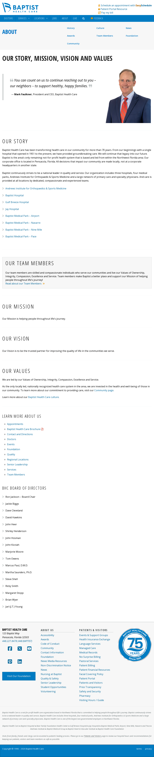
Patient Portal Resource (113, 9)
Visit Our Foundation (19, 676)
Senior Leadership (17, 464)
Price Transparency (90, 687)
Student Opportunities (53, 687)
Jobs (54, 18)
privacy (148, 748)
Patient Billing (87, 665)
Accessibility (47, 635)
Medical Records (88, 652)
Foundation (132, 35)
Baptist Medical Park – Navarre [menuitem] (22, 222)
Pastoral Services (89, 661)
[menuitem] (8, 18)
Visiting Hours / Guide (91, 700)
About (65, 18)
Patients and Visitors (91, 682)
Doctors (8, 18)
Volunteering (48, 691)
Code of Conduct (50, 643)
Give (75, 18)
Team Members (104, 35)
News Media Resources (54, 661)
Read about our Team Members (23, 283)
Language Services (89, 643)
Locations (39, 18)
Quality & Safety (50, 678)
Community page (104, 390)
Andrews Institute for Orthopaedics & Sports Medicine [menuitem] (35, 188)
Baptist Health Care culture (43, 397)
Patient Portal (87, 678)
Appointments (15, 424)
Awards (71, 35)
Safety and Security (90, 691)
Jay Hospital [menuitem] (12, 209)
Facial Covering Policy (91, 674)
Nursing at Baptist (51, 674)
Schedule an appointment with (126, 5)
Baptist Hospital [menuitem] (14, 195)
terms (139, 748)
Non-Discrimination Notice (56, 665)
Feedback (97, 18)
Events (11, 444)
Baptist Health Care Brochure (23, 429)
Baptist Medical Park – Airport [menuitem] (22, 215)
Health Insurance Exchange (94, 639)
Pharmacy (84, 695)
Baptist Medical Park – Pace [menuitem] (20, 236)
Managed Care (87, 648)
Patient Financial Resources (94, 669)
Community (73, 43)
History (71, 28)
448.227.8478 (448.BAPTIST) (17, 641)
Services (22, 18)
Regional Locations (18, 459)
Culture (100, 28)
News (128, 28)
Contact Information (52, 652)
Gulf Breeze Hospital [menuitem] (17, 202)
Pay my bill (107, 12)
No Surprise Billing (90, 656)
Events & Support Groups (93, 635)
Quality (11, 454)
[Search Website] (84, 18)
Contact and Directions (20, 434)
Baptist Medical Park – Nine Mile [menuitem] (23, 229)
